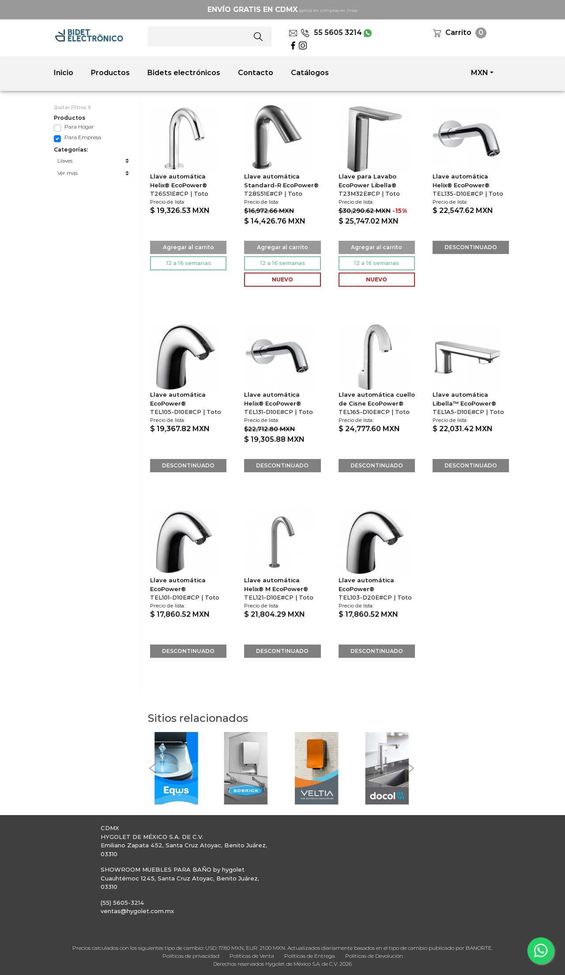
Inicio (63, 72)
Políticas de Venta (252, 955)
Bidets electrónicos (183, 72)
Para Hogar (79, 126)
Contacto (255, 72)
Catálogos (310, 72)
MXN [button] (479, 72)
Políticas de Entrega (309, 955)
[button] (152, 768)
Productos (110, 72)
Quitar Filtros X (72, 107)
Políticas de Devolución (374, 955)
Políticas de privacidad (190, 955)
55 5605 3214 (331, 32)
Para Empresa (82, 137)
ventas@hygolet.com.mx (137, 910)
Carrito (458, 32)
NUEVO (282, 279)
